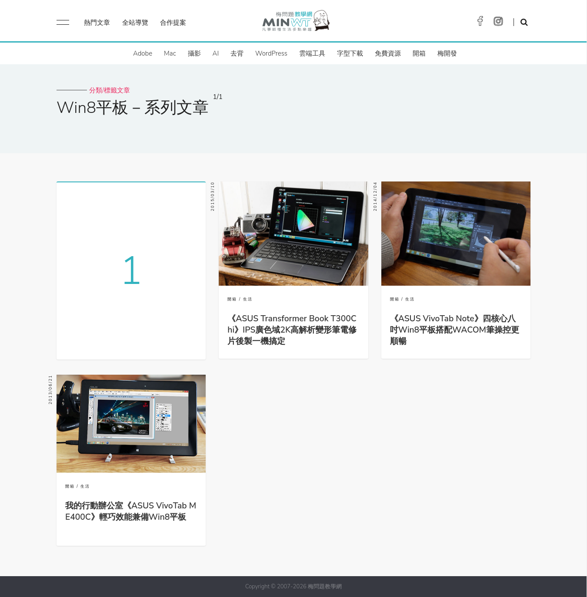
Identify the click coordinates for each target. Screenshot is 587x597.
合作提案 (173, 22)
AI (216, 53)
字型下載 (350, 53)
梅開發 (447, 53)
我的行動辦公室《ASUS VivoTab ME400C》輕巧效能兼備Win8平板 (130, 511)
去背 (236, 53)
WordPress (271, 53)
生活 (248, 299)
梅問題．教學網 (295, 23)
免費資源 (388, 53)
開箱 (419, 53)
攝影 (194, 53)
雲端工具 (312, 53)
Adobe (142, 53)
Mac (170, 53)
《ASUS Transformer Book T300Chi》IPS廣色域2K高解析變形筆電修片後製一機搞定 (292, 330)
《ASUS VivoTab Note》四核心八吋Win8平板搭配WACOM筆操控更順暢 (454, 330)
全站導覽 (135, 22)
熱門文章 (97, 22)
